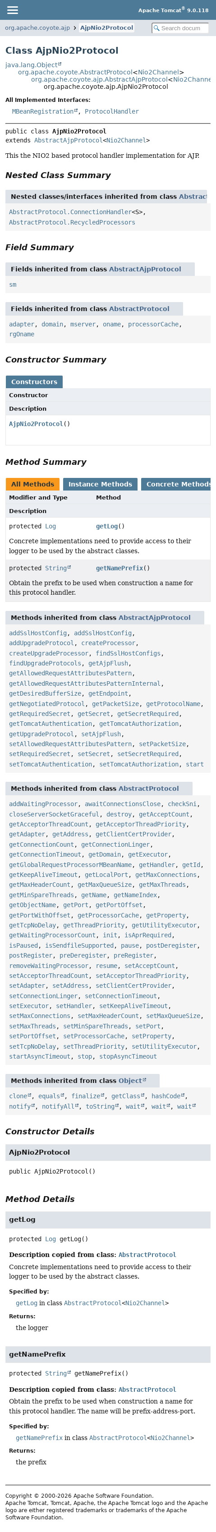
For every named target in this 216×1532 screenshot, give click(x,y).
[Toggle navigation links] (12, 10)
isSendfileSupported (79, 945)
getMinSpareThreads (41, 895)
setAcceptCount (149, 965)
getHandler (157, 864)
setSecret (94, 753)
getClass (125, 1096)
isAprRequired (147, 935)
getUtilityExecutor (164, 925)
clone (18, 1096)
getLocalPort (106, 874)
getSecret (94, 713)
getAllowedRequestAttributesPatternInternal (85, 683)
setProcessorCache (93, 1036)
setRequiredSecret (39, 753)
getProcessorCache (108, 915)
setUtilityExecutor (164, 1046)
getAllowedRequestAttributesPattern (70, 673)
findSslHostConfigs (128, 653)
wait (133, 1106)
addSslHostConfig (38, 633)
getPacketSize (115, 703)
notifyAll (58, 1106)
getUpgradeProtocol (41, 734)
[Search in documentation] (180, 28)
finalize (85, 1096)
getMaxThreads (162, 884)
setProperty (151, 1036)
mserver (83, 324)
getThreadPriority (93, 925)
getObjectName (32, 904)
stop (85, 1056)
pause (130, 945)
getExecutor (148, 854)
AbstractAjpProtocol (68, 140)
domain (52, 324)
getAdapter (27, 834)
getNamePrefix (119, 568)
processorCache (153, 324)
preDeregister (83, 955)
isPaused (23, 945)
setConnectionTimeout (121, 996)
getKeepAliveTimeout (43, 874)
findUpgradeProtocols (45, 663)
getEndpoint (108, 693)
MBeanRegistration (43, 111)
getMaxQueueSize (105, 884)
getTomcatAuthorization (139, 723)
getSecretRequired (148, 713)
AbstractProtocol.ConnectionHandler (70, 212)
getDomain (104, 854)
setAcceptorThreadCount (48, 975)
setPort (148, 1026)
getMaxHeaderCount (39, 884)
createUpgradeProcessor (48, 653)
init (110, 935)
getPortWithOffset (39, 915)
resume (106, 965)
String (56, 568)
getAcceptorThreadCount (48, 824)
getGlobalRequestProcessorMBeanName (70, 864)
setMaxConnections (39, 1015)
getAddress (70, 834)
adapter (21, 324)
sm (12, 284)
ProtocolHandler (112, 111)
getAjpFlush (108, 663)
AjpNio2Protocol (106, 27)
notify (20, 1106)
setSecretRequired (148, 753)
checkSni (182, 803)
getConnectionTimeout (45, 854)
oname (112, 324)
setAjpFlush (101, 734)
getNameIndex (135, 895)
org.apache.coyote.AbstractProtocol (75, 72)
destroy (119, 814)
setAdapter (27, 985)
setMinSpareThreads (95, 1026)
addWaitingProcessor (43, 803)
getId (191, 864)
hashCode (166, 1096)
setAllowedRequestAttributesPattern (70, 744)
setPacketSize (162, 744)
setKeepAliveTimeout (133, 1005)
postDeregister (171, 945)
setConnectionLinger (43, 996)
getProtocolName (173, 703)
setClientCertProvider (133, 985)
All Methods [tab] (32, 484)
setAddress (70, 985)
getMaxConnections (166, 874)
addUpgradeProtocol (41, 643)
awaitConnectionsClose (123, 803)
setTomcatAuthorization (139, 764)
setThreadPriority (93, 1046)
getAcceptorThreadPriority (141, 824)
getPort (75, 904)
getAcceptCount (164, 814)
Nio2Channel (158, 72)
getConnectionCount (41, 844)
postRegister (30, 955)
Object (130, 1080)
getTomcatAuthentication (50, 723)
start (195, 764)
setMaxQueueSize (173, 1015)
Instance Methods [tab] (100, 484)
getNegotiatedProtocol (47, 703)
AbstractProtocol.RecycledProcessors (72, 222)
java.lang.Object (31, 65)
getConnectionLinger (115, 844)
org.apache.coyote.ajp (37, 27)
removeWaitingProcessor (48, 965)
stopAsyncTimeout (128, 1056)
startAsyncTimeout (39, 1056)
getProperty (166, 915)
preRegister (133, 955)
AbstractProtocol (139, 308)
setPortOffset (32, 1036)
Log (50, 526)
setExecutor (29, 1005)
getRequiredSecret (39, 713)
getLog (107, 526)
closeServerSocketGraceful (54, 814)
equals (49, 1096)
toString (100, 1106)
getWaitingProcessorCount (52, 935)
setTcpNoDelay (32, 1046)
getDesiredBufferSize (45, 693)
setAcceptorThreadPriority (141, 975)
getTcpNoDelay (32, 925)
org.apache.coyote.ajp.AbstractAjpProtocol (99, 79)
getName (93, 895)
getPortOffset (119, 904)
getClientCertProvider (133, 834)
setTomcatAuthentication (50, 764)
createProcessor (108, 643)
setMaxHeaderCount (108, 1015)
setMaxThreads (32, 1026)
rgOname (21, 334)
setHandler (74, 1005)
